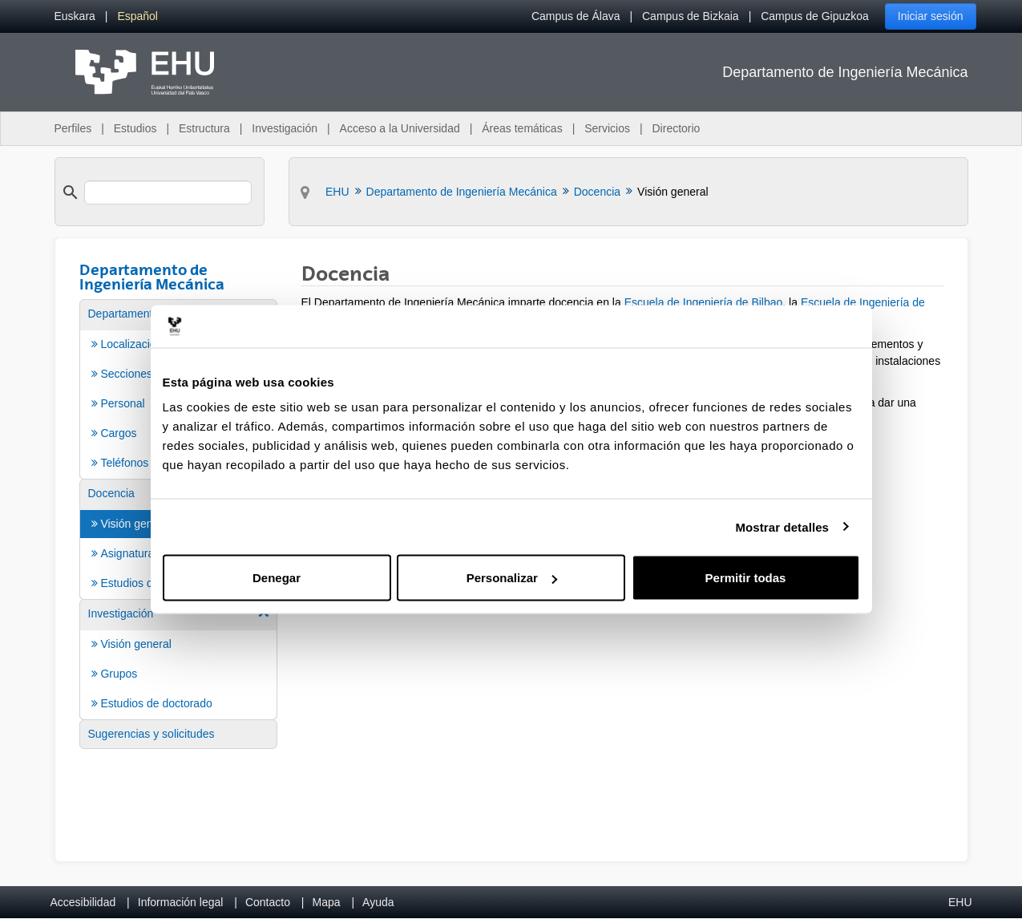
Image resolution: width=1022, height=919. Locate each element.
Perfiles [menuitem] (73, 128)
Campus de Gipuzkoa (815, 16)
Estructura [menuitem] (204, 128)
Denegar (276, 578)
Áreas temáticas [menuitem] (522, 128)
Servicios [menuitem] (607, 128)
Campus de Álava (575, 16)
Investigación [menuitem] (284, 128)
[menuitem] (74, 16)
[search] (168, 192)
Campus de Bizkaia (690, 16)
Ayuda (378, 902)
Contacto (267, 902)
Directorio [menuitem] (676, 128)
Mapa (326, 902)
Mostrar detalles (782, 526)
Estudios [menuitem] (135, 128)
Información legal (181, 902)
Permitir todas (745, 578)
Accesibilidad (83, 902)
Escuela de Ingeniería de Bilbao (703, 302)
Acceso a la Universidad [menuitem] (400, 128)
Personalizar (512, 578)
